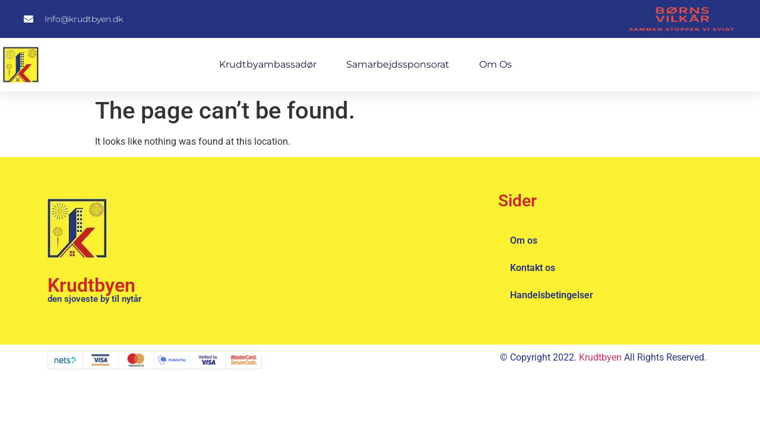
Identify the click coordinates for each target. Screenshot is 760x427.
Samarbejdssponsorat (397, 64)
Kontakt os (532, 267)
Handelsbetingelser (551, 295)
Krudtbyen (91, 285)
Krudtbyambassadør (267, 64)
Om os (495, 64)
